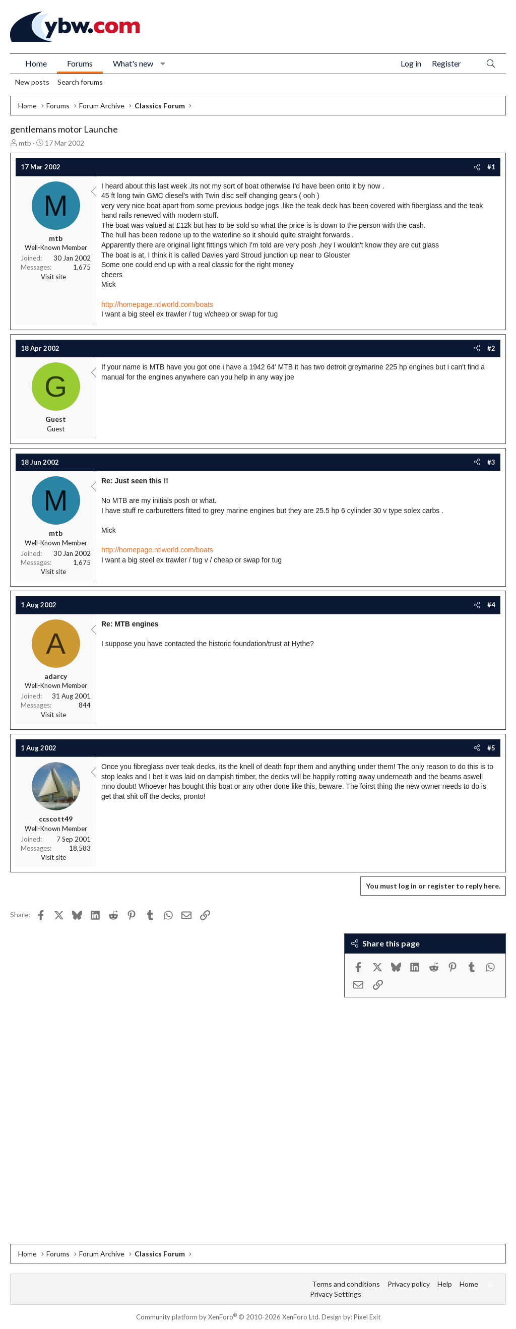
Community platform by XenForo (228, 1317)
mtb (25, 143)
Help (444, 1284)
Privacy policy (409, 1284)
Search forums (80, 82)
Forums (80, 63)
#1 (491, 167)
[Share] (477, 167)
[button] (163, 63)
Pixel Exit (367, 1317)
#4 (491, 605)
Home (36, 63)
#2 (491, 348)
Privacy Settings (335, 1294)
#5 (491, 748)
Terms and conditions (346, 1284)
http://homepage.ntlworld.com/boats (157, 304)
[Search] (491, 64)
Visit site (53, 277)
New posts (32, 82)
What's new (133, 63)
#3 (491, 462)
